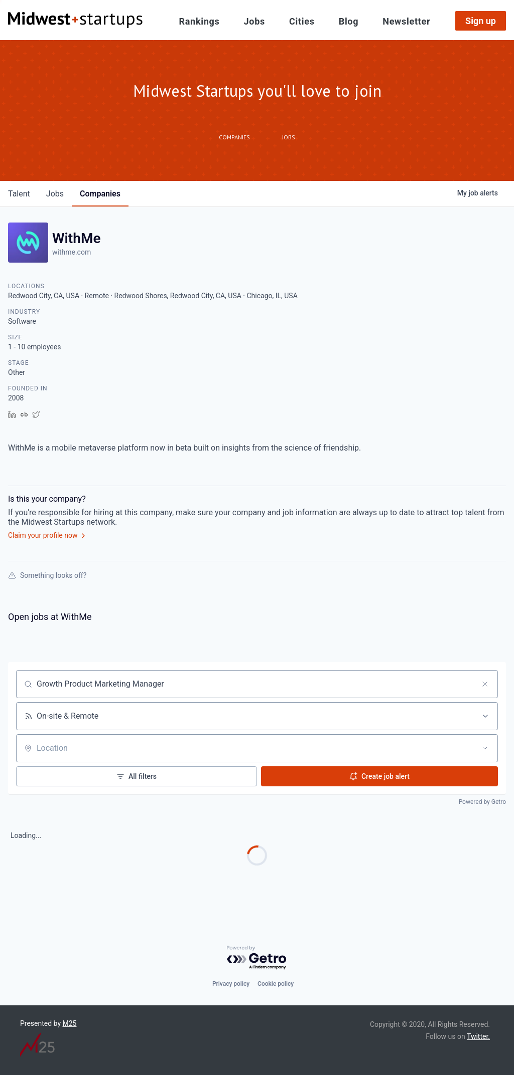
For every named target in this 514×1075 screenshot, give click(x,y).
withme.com (71, 252)
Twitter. (478, 1036)
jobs (55, 193)
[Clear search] (485, 684)
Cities (302, 22)
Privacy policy (230, 983)
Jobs (254, 22)
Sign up (480, 21)
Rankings (199, 22)
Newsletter (406, 22)
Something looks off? (47, 575)
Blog (349, 22)
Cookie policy (276, 983)
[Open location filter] (485, 748)
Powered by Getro (482, 801)
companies (100, 193)
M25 (70, 1023)
